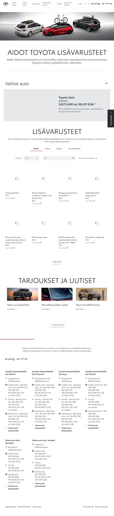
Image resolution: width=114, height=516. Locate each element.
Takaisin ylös (101, 506)
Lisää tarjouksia (57, 324)
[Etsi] (58, 158)
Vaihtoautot (36, 4)
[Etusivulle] (101, 4)
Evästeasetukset (24, 506)
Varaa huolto (14, 4)
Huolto (59, 4)
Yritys (80, 4)
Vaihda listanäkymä (88, 158)
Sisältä (59, 148)
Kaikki (36, 148)
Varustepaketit (74, 148)
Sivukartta (88, 506)
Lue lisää (10, 198)
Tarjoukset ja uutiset (46, 4)
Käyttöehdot (10, 506)
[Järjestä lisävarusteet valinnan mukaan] (31, 158)
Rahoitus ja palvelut (68, 4)
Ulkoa (47, 148)
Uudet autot (24, 4)
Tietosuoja (36, 506)
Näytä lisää (57, 261)
